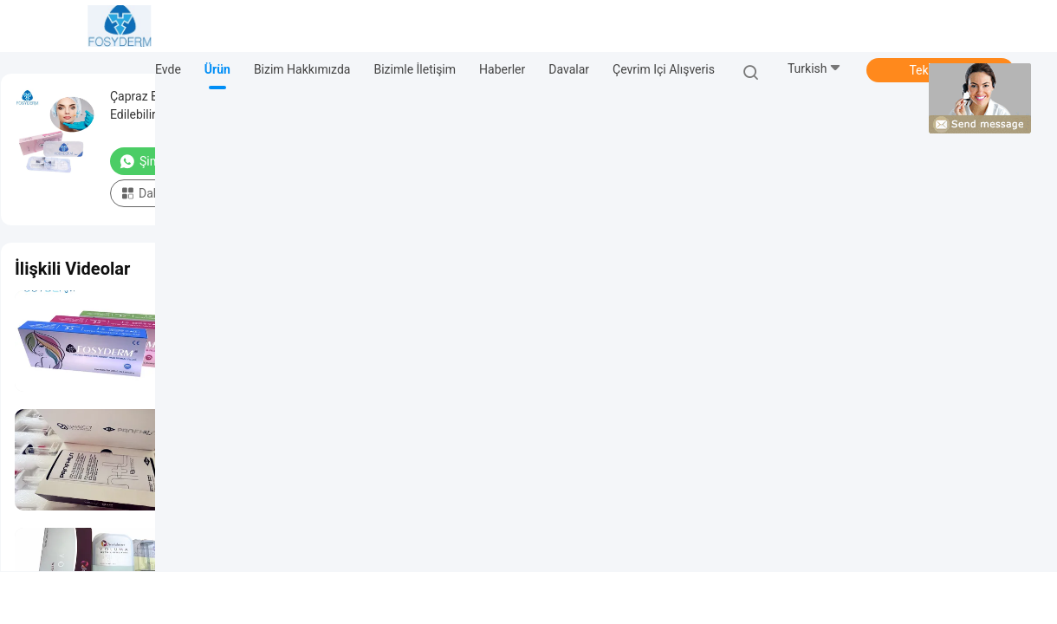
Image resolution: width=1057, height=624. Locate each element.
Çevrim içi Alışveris (664, 69)
